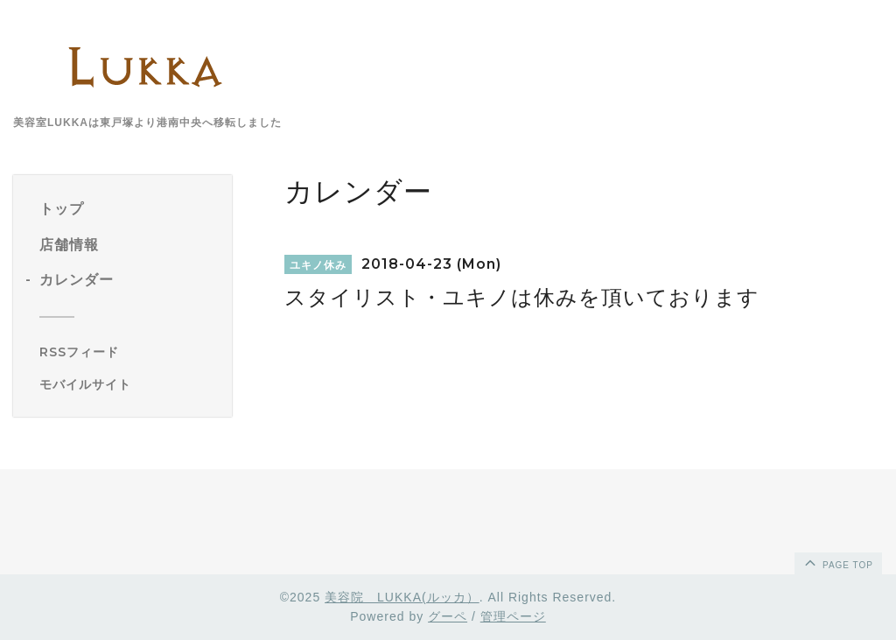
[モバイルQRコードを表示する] (129, 384)
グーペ (447, 616)
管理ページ (513, 616)
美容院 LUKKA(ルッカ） (402, 597)
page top (837, 562)
